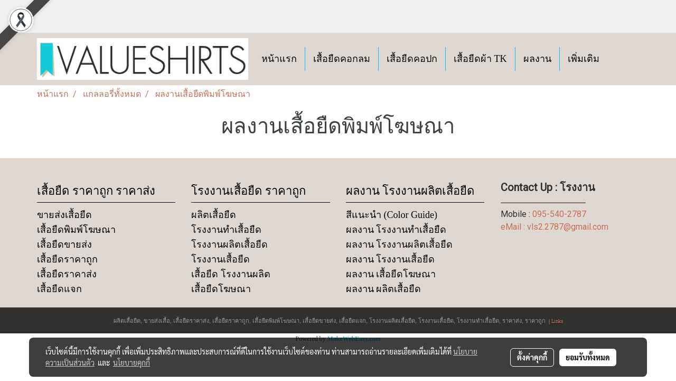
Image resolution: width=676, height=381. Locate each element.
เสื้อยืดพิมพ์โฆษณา (76, 229)
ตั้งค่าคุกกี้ (532, 357)
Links (557, 320)
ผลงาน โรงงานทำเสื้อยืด (396, 229)
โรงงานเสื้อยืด (220, 259)
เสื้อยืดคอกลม (341, 58)
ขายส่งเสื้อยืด (64, 215)
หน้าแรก (279, 58)
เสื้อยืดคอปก (412, 58)
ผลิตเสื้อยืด (213, 215)
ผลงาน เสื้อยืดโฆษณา (391, 274)
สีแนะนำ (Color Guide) (391, 215)
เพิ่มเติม (583, 58)
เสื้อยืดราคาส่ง (67, 274)
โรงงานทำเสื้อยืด (226, 229)
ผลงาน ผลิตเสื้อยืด (383, 289)
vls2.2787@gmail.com (567, 227)
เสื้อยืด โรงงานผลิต (230, 274)
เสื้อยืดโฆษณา (221, 289)
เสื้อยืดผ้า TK (480, 58)
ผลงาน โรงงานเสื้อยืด (390, 259)
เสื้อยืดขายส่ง (64, 244)
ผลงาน (537, 58)
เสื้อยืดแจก (59, 289)
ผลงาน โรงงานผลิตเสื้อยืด (399, 244)
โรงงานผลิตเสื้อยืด (229, 244)
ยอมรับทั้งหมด (588, 357)
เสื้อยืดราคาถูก (67, 259)
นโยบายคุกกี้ (131, 362)
